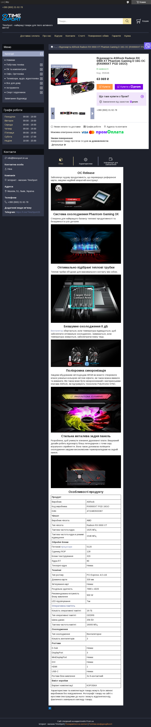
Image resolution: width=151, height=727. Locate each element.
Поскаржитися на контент (76, 724)
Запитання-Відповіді (16, 98)
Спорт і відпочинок (15, 92)
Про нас (47, 35)
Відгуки (58, 35)
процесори (66, 547)
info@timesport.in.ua (18, 158)
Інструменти (12, 88)
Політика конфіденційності (100, 724)
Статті (81, 35)
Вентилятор (57, 331)
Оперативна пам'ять (63, 606)
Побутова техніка (15, 64)
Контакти (70, 35)
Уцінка (127, 35)
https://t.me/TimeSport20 (28, 212)
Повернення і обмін (98, 35)
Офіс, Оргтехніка (15, 74)
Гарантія (116, 35)
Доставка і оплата (29, 35)
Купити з (130, 86)
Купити (106, 86)
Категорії (9, 53)
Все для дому (13, 83)
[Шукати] (127, 21)
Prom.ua (90, 721)
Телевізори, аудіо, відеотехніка (22, 78)
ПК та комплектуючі (16, 69)
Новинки (10, 60)
